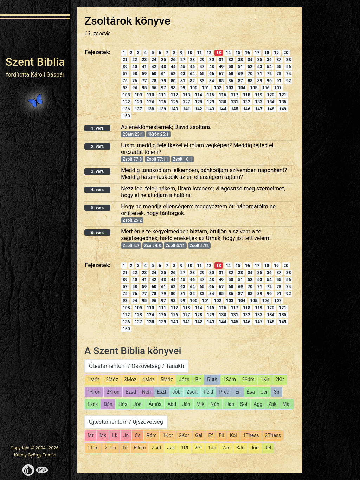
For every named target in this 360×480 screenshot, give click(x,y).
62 (173, 73)
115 (210, 94)
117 (234, 94)
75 (125, 80)
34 (250, 59)
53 (259, 66)
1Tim (93, 447)
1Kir (265, 379)
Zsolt (192, 392)
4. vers (97, 189)
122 (126, 101)
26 (173, 59)
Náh (214, 404)
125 (162, 101)
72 (269, 73)
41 (144, 66)
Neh (146, 392)
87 (240, 80)
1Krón (94, 392)
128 (198, 101)
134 (271, 101)
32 (231, 59)
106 (266, 87)
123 (138, 101)
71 (259, 73)
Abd (171, 404)
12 (209, 52)
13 (218, 52)
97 (163, 87)
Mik (201, 404)
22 (134, 59)
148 (271, 108)
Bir (198, 379)
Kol (233, 435)
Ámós (155, 404)
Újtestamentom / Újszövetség (126, 422)
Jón (186, 404)
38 (288, 59)
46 (192, 66)
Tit (125, 447)
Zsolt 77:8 (132, 159)
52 (250, 66)
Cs (137, 435)
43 (163, 66)
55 (278, 66)
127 (186, 101)
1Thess (251, 435)
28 (192, 59)
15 (238, 52)
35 (259, 59)
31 (221, 59)
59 (144, 73)
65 (202, 73)
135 (283, 101)
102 (217, 87)
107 (278, 87)
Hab (229, 404)
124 (150, 101)
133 (258, 101)
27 (182, 59)
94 (134, 87)
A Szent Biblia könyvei (132, 351)
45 (182, 66)
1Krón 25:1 (158, 134)
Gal (198, 435)
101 (206, 87)
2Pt (198, 447)
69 (240, 73)
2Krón (113, 392)
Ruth (212, 379)
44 (173, 66)
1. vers (97, 128)
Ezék (93, 404)
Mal (286, 404)
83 (202, 80)
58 (134, 73)
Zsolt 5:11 (175, 245)
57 (125, 73)
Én (238, 392)
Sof (244, 404)
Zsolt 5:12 (198, 245)
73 (278, 73)
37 (278, 59)
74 (288, 73)
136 (126, 108)
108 (126, 94)
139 (162, 108)
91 (278, 80)
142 (198, 108)
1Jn (212, 447)
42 (154, 66)
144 (222, 108)
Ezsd (131, 392)
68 (231, 73)
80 (173, 80)
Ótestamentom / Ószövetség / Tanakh (136, 366)
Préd (224, 392)
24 (154, 59)
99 (182, 87)
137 (138, 108)
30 (211, 59)
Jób (176, 392)
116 (222, 94)
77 (144, 80)
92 (288, 80)
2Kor (184, 435)
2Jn (226, 447)
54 (269, 66)
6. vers (97, 232)
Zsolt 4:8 (152, 245)
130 (222, 101)
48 (211, 66)
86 (231, 80)
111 (162, 94)
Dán (108, 404)
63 (182, 73)
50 (231, 66)
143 (210, 108)
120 (271, 94)
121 (283, 94)
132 (246, 101)
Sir (276, 392)
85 (221, 80)
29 (202, 59)
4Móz (148, 379)
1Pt (184, 447)
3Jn (240, 447)
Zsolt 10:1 (182, 159)
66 (211, 73)
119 (258, 94)
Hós (122, 404)
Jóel (138, 404)
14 (228, 52)
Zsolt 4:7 (131, 245)
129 (210, 101)
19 (276, 52)
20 (285, 52)
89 (259, 80)
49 (221, 66)
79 (163, 80)
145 (234, 108)
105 (253, 87)
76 (134, 80)
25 (163, 59)
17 (257, 52)
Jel (268, 447)
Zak (272, 404)
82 (192, 80)
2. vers (97, 146)
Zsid (156, 447)
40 (134, 66)
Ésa (251, 392)
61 (163, 73)
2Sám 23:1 (133, 134)
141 (186, 108)
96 (154, 87)
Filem (140, 447)
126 (174, 101)
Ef (210, 435)
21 (125, 59)
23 (144, 59)
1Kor (167, 435)
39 (125, 66)
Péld (208, 392)
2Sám (248, 379)
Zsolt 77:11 (157, 159)
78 (154, 80)
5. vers (97, 207)
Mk (102, 435)
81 (182, 80)
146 (246, 108)
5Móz (167, 379)
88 (250, 80)
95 (144, 87)
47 (202, 66)
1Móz (94, 379)
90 (269, 80)
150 (126, 115)
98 (173, 87)
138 (150, 108)
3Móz (130, 379)
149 (283, 108)
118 (246, 94)
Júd (255, 447)
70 (250, 73)
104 (241, 87)
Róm (152, 435)
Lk (114, 435)
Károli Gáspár (47, 74)
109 (138, 94)
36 (269, 59)
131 (234, 101)
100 (193, 87)
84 (211, 80)
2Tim (110, 447)
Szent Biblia (35, 62)
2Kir (279, 379)
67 (221, 73)
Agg (257, 404)
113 (186, 94)
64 (192, 73)
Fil (221, 435)
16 (247, 52)
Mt (91, 435)
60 (154, 73)
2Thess (273, 435)
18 (266, 52)
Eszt (161, 392)
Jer (264, 392)
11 (199, 52)
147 (258, 108)
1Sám (229, 379)
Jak (171, 447)
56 (288, 66)
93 (125, 87)
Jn (126, 435)
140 (174, 108)
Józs (184, 379)
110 (150, 94)
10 (189, 52)
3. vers (97, 171)
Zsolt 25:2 (132, 220)
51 (240, 66)
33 (240, 59)
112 (174, 94)
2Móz (112, 379)
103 (229, 87)
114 (198, 94)
